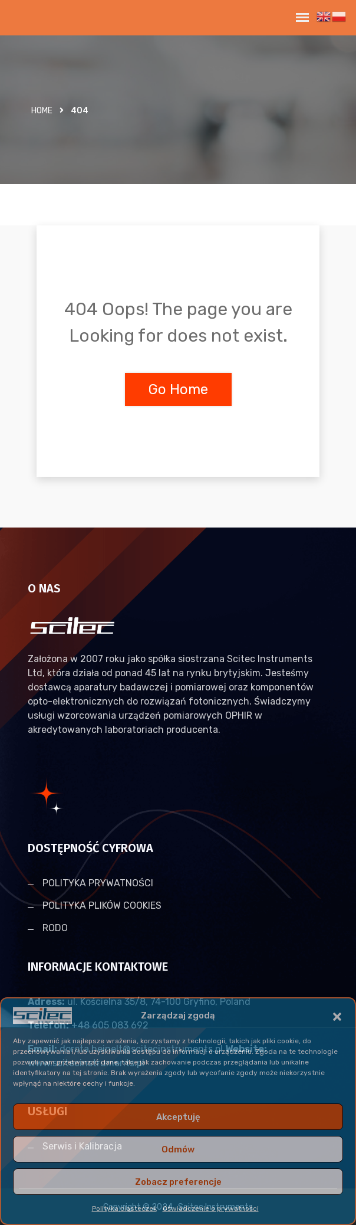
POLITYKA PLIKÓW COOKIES (101, 905)
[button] (337, 1015)
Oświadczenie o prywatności (211, 1208)
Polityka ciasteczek (124, 1208)
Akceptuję (178, 1117)
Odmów (178, 1149)
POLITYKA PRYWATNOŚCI (97, 883)
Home (41, 111)
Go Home (178, 389)
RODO (55, 928)
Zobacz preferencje (178, 1182)
